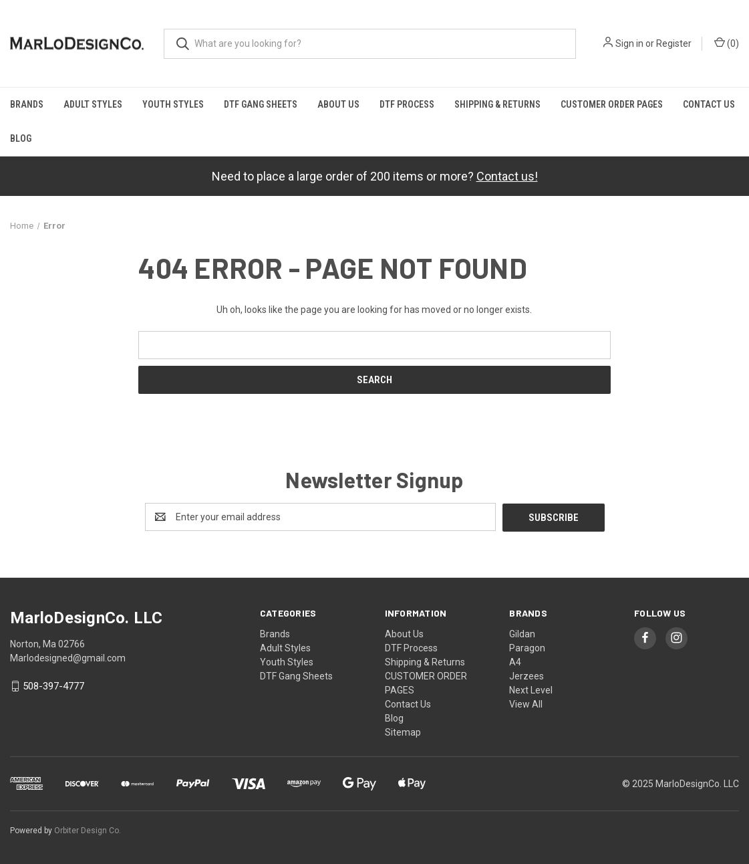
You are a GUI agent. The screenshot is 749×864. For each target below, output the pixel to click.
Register (674, 43)
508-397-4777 (53, 686)
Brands (26, 104)
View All (526, 703)
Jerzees (526, 675)
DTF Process (407, 104)
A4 (515, 661)
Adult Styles (92, 104)
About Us (338, 104)
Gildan (522, 633)
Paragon (527, 647)
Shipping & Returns (497, 104)
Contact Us (709, 104)
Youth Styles (173, 104)
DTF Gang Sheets (260, 104)
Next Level (531, 689)
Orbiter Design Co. (87, 830)
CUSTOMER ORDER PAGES (612, 104)
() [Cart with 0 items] (726, 43)
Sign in (629, 43)
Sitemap (403, 731)
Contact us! (507, 176)
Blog (20, 138)
